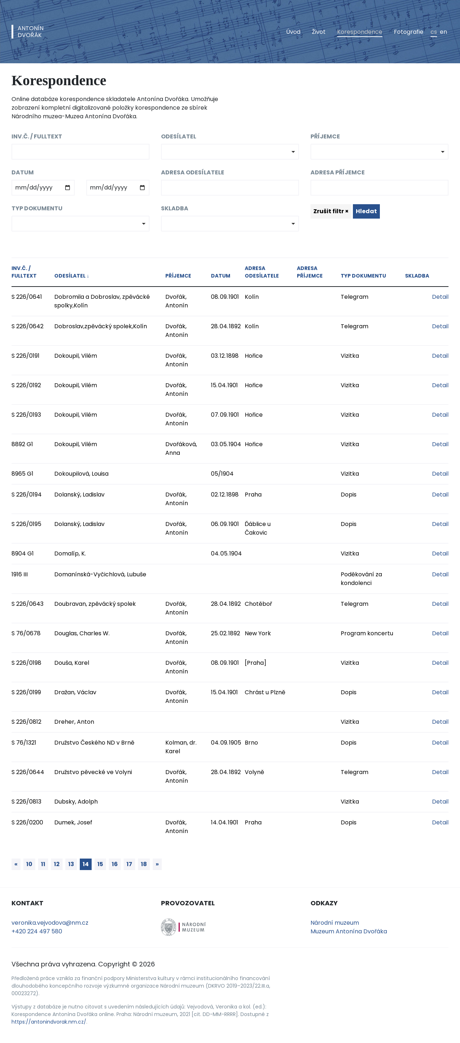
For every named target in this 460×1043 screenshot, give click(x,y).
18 (144, 864)
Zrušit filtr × (331, 211)
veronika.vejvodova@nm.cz (50, 923)
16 (115, 864)
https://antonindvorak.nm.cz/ (49, 1021)
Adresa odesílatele (192, 172)
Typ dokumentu (37, 208)
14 (86, 864)
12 (57, 864)
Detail (440, 297)
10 (29, 864)
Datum (23, 172)
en (443, 32)
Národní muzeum (334, 923)
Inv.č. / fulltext (37, 136)
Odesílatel (178, 136)
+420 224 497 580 (37, 931)
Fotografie (408, 32)
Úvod (293, 32)
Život (319, 32)
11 (43, 864)
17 (129, 864)
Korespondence (359, 32)
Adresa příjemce (337, 172)
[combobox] (230, 152)
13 (71, 864)
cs (434, 32)
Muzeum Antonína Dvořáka (348, 931)
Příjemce (325, 136)
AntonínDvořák (30, 31)
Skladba (174, 208)
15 (100, 864)
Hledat (366, 211)
